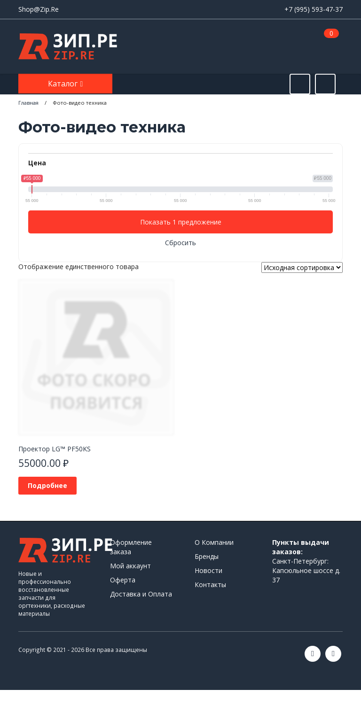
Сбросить (180, 242)
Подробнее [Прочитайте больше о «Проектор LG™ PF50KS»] (47, 485)
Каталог (63, 83)
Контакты (210, 584)
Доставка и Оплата (141, 593)
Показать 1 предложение (180, 221)
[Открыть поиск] (300, 84)
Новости (208, 570)
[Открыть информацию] (325, 84)
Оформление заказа (131, 547)
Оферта (122, 579)
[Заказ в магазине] (302, 267)
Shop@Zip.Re (38, 9)
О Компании (214, 542)
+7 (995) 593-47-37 (313, 9)
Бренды (207, 556)
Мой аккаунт (130, 565)
